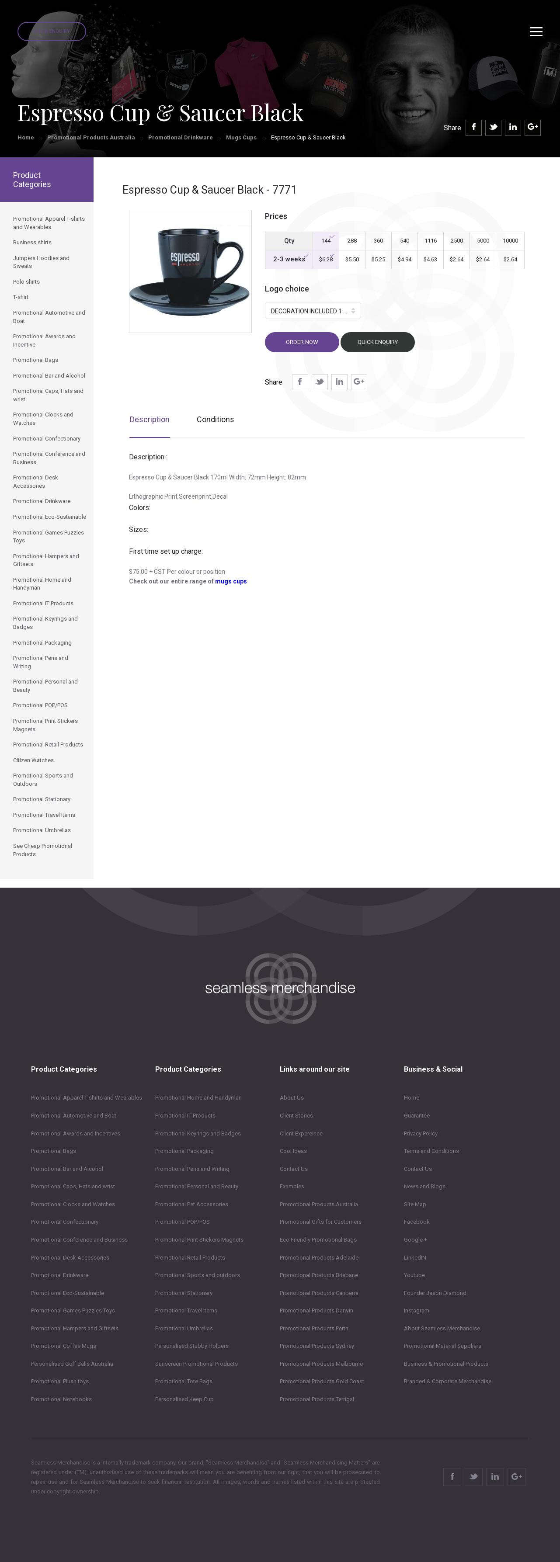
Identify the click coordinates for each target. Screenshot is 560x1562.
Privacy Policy (421, 1133)
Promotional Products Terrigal (317, 1399)
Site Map (415, 1204)
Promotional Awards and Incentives (75, 1133)
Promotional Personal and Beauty (196, 1186)
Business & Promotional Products (446, 1364)
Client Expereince (301, 1133)
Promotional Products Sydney (317, 1346)
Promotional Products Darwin (316, 1310)
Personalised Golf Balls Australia (72, 1364)
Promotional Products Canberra (319, 1293)
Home (25, 137)
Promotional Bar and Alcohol (67, 1169)
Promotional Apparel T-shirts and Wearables (86, 1097)
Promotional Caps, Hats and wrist (73, 1186)
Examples (292, 1186)
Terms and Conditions (431, 1151)
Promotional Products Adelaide (319, 1257)
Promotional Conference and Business (79, 1239)
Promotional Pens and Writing (192, 1169)
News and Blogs (424, 1186)
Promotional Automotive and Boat (73, 1115)
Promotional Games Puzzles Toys (73, 1310)
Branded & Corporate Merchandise (447, 1381)
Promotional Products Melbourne (321, 1364)
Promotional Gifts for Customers (321, 1221)
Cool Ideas (293, 1151)
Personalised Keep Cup (184, 1399)
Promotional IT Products (185, 1115)
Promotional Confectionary (64, 1221)
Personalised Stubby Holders (192, 1346)
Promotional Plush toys (60, 1381)
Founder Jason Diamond (435, 1293)
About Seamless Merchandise (442, 1328)
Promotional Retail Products (190, 1257)
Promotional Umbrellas (184, 1328)
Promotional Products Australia (91, 137)
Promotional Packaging (184, 1151)
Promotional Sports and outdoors (197, 1275)
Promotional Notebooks (61, 1399)
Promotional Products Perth (314, 1328)
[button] (313, 310)
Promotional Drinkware (180, 137)
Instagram (416, 1310)
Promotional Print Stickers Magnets (199, 1239)
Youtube (414, 1275)
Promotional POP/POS (182, 1221)
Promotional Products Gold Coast (322, 1381)
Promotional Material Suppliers (442, 1346)
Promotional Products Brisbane (319, 1275)
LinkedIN (415, 1257)
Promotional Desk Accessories (70, 1257)
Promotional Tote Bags (183, 1381)
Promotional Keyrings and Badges (198, 1133)
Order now (302, 342)
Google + (415, 1239)
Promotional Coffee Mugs (63, 1346)
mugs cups (231, 581)
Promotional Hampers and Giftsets (74, 1328)
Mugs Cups (242, 137)
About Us (292, 1097)
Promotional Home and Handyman (198, 1097)
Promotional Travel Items (186, 1310)
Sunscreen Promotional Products (196, 1364)
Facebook (417, 1221)
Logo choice (287, 288)
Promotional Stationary (183, 1293)
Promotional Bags (53, 1151)
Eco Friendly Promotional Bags (318, 1239)
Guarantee (417, 1115)
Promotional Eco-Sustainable (67, 1293)
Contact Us (294, 1169)
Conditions (215, 419)
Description (150, 419)
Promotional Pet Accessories (191, 1204)
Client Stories (296, 1115)
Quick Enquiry (52, 31)
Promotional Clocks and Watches (73, 1204)
